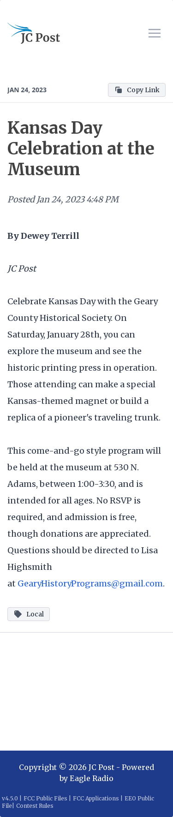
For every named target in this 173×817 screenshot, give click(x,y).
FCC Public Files (45, 798)
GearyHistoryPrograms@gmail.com (90, 583)
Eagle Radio (91, 778)
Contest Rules (35, 805)
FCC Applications (96, 798)
